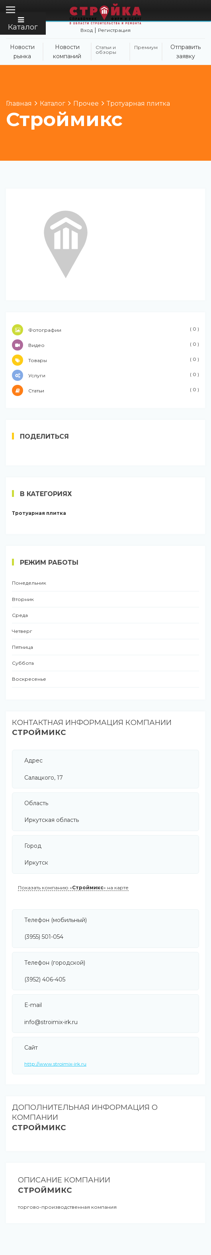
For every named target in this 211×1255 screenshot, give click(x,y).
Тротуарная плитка (39, 513)
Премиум (146, 47)
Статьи (105, 390)
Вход (86, 30)
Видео (105, 345)
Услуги (105, 375)
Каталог (23, 24)
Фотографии (105, 329)
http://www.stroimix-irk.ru (55, 1064)
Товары (105, 360)
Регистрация (114, 30)
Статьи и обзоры (106, 50)
